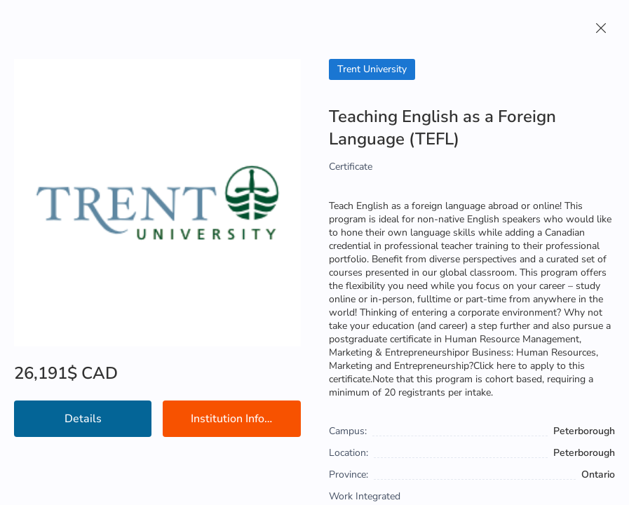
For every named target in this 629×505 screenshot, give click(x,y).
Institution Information (245, 418)
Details (83, 418)
